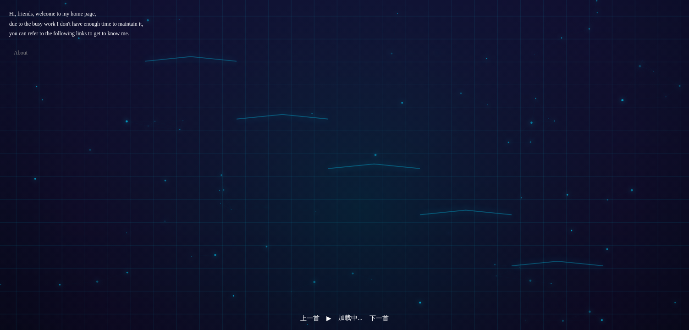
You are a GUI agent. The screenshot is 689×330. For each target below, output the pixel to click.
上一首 (310, 318)
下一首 (379, 318)
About (21, 53)
